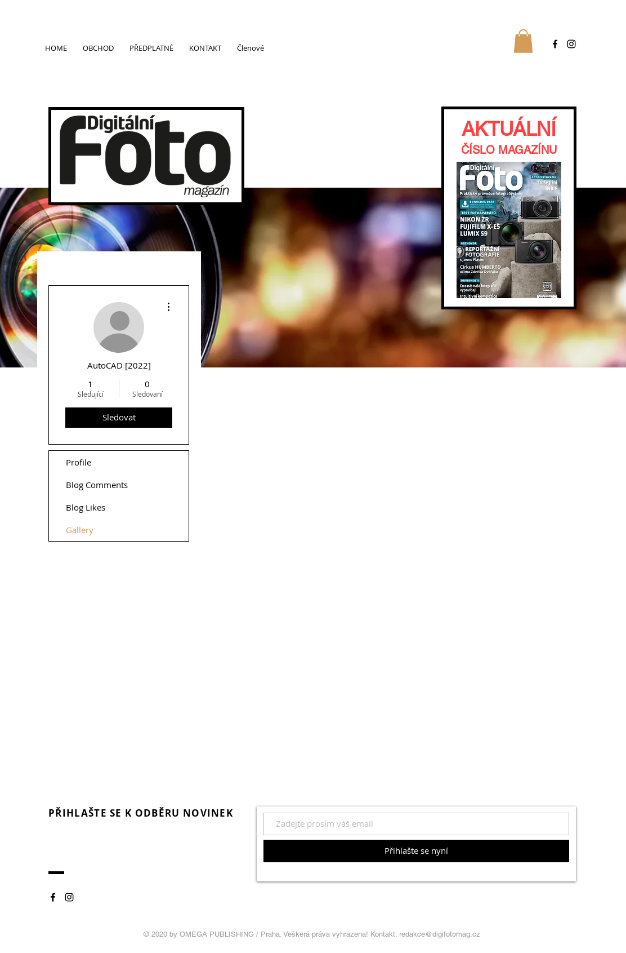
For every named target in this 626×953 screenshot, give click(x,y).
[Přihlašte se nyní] (416, 851)
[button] (523, 41)
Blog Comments (97, 484)
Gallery (79, 529)
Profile (78, 462)
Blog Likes (85, 507)
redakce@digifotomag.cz (439, 934)
